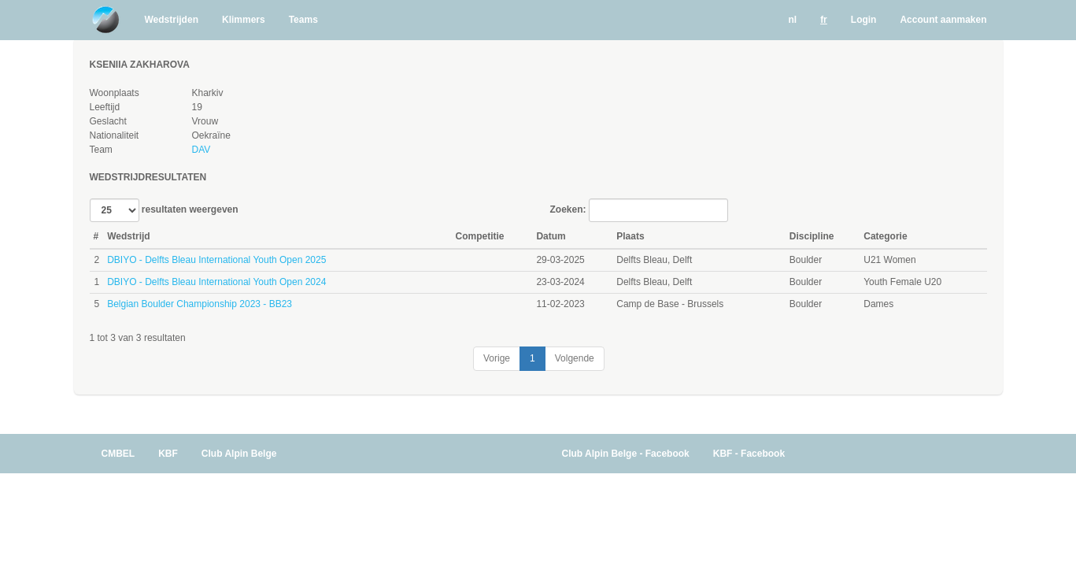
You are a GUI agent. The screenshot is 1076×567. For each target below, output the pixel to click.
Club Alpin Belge (239, 453)
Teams (303, 19)
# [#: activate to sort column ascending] (96, 236)
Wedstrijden (171, 19)
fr (823, 19)
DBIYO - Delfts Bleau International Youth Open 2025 (216, 259)
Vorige (496, 358)
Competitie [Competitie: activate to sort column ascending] (480, 236)
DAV (200, 149)
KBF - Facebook (749, 453)
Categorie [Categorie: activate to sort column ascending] (885, 236)
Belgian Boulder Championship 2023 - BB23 (199, 303)
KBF (168, 453)
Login (864, 19)
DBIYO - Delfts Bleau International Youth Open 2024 (216, 281)
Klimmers (243, 19)
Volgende (574, 358)
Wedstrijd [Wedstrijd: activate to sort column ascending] (128, 236)
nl (792, 19)
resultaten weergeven (164, 210)
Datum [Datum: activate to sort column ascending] (550, 236)
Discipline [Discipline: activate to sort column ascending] (811, 236)
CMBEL (118, 453)
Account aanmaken (943, 19)
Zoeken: (639, 210)
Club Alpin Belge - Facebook (626, 453)
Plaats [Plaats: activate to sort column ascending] (630, 236)
